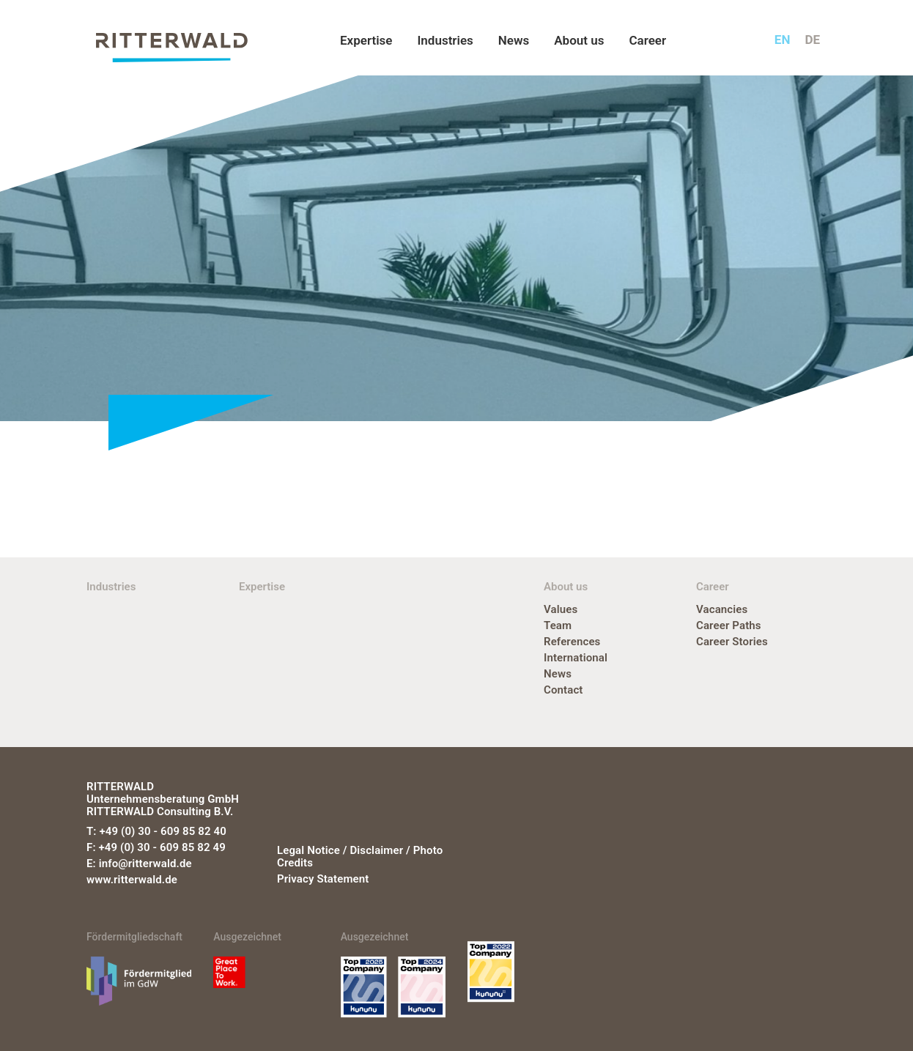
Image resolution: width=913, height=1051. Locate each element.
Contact (563, 690)
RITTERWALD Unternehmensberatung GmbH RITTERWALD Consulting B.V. (162, 799)
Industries (445, 40)
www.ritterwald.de (131, 879)
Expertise (366, 40)
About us (579, 40)
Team (558, 625)
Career (647, 40)
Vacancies (721, 609)
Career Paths (728, 625)
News (513, 40)
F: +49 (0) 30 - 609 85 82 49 (156, 847)
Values (560, 609)
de (812, 39)
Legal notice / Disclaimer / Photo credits (360, 856)
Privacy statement (323, 878)
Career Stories (732, 641)
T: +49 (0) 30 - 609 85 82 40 (156, 831)
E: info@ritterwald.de (139, 863)
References (572, 641)
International (575, 657)
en (783, 39)
